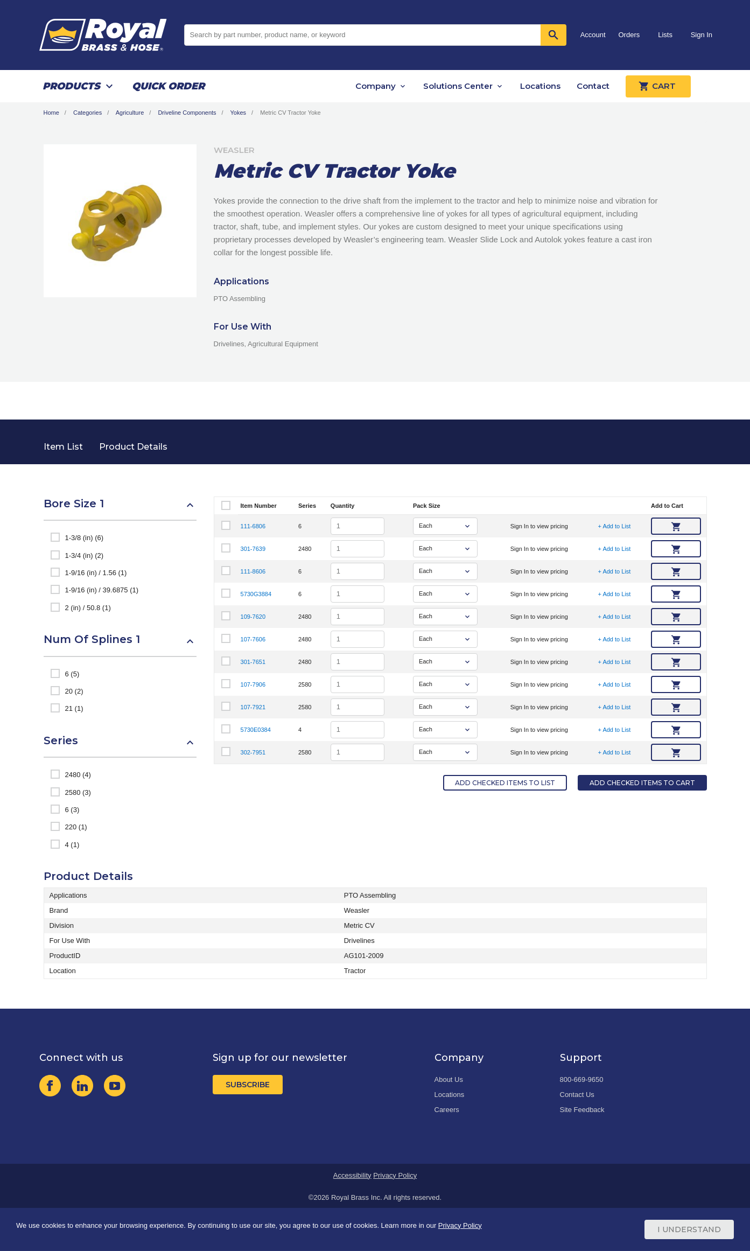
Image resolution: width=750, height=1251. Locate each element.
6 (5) (72, 674)
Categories (87, 112)
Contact (593, 86)
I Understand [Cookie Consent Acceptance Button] (689, 1229)
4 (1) (72, 845)
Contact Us (577, 1095)
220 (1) (76, 827)
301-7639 (253, 549)
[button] (120, 509)
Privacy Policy (395, 1175)
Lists (665, 35)
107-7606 (253, 639)
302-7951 (253, 752)
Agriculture (130, 112)
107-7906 (253, 684)
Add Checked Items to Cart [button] (642, 783)
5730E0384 (256, 729)
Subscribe (248, 1084)
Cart (658, 86)
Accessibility (352, 1175)
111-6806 (253, 526)
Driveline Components (187, 112)
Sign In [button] (701, 35)
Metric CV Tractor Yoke (290, 112)
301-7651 (253, 662)
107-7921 (253, 707)
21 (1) (74, 708)
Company (375, 86)
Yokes (238, 112)
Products (71, 86)
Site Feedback (582, 1110)
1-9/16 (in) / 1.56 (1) (96, 573)
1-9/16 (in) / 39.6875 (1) (102, 590)
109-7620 (253, 616)
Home (51, 112)
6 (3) (72, 810)
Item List (63, 447)
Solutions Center (458, 86)
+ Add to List (614, 526)
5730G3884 (256, 594)
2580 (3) (78, 792)
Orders (629, 35)
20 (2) (74, 691)
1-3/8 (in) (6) (84, 538)
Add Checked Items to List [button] (505, 783)
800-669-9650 (582, 1079)
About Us (448, 1079)
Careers (446, 1110)
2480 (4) (78, 775)
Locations (540, 86)
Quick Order (168, 86)
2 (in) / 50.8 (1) (88, 608)
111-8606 (253, 571)
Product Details (133, 447)
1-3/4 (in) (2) (84, 555)
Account (593, 35)
